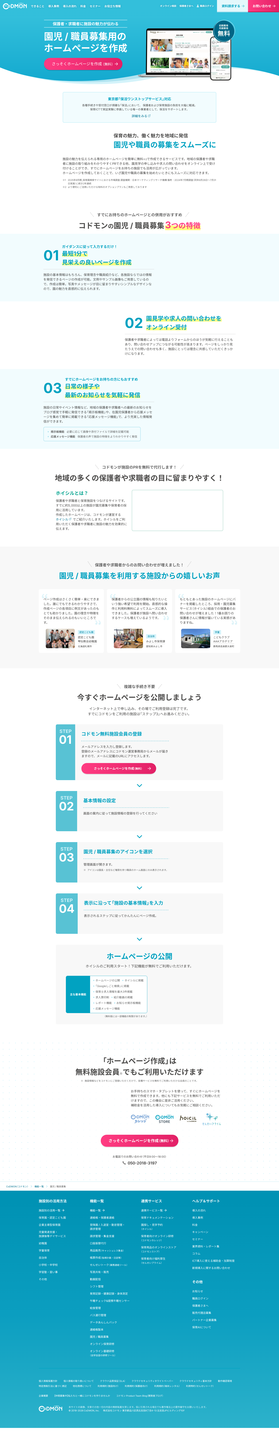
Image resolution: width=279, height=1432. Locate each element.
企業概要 (43, 1399)
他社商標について (82, 1390)
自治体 (43, 1261)
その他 (43, 1283)
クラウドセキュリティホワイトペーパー (152, 1385)
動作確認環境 (225, 1385)
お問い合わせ (262, 8)
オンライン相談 (168, 8)
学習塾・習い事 (48, 1276)
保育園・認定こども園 (52, 1221)
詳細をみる (139, 116)
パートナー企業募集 (204, 1324)
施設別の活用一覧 (49, 1214)
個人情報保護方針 (48, 1385)
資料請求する (231, 8)
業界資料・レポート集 (205, 1250)
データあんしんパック (103, 1326)
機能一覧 (95, 1214)
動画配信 (95, 1283)
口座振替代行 (98, 1247)
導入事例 (55, 8)
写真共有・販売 (99, 1276)
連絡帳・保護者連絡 (102, 1221)
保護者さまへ (186, 8)
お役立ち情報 (114, 8)
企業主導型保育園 (49, 1229)
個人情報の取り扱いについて (79, 1385)
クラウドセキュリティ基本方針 (195, 1385)
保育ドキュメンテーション (157, 1221)
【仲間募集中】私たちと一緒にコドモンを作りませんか (82, 1399)
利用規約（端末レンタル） (167, 1390)
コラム (196, 1257)
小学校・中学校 (48, 1269)
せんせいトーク (108, 1269)
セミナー (96, 8)
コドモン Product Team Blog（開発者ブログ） (139, 1399)
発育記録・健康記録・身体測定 (109, 1297)
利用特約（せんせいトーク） (200, 1390)
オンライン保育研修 (102, 1348)
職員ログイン (205, 8)
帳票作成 (106, 1261)
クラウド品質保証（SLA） (112, 1385)
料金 (85, 8)
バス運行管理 (98, 1319)
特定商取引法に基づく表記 (53, 1390)
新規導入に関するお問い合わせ (211, 1272)
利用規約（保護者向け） (136, 1390)
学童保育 (44, 1254)
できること (39, 8)
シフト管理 (96, 1290)
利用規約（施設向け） (108, 1390)
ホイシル (62, 523)
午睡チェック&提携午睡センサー (110, 1304)
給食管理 (95, 1312)
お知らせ (197, 1295)
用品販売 (107, 1254)
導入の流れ (71, 8)
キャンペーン (200, 1236)
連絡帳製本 (96, 1333)
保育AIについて (201, 1331)
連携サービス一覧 (152, 1214)
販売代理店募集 (201, 1317)
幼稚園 (43, 1247)
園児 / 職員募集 (99, 1340)
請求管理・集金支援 (102, 1240)
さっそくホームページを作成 (82, 64)
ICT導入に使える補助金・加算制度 (213, 1264)
